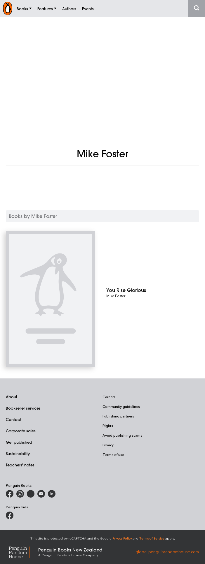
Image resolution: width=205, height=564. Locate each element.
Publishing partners (118, 416)
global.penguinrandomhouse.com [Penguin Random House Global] (167, 552)
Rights (107, 425)
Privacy (108, 444)
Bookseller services (23, 408)
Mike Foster (115, 295)
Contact (13, 419)
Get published (19, 442)
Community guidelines (121, 406)
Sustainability (18, 453)
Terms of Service (151, 538)
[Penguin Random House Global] (22, 551)
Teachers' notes (20, 464)
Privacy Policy (122, 538)
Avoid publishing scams (122, 435)
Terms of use (113, 454)
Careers (108, 396)
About (11, 396)
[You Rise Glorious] (152, 290)
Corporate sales (21, 430)
